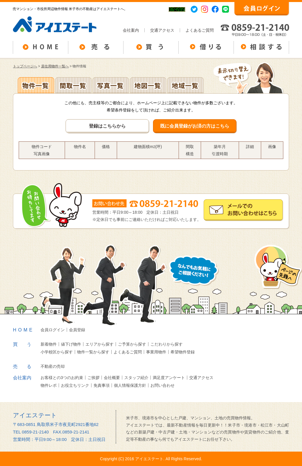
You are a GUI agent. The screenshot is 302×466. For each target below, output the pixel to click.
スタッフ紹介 (136, 377)
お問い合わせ (162, 385)
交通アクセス (162, 30)
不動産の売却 (53, 366)
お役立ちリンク (75, 385)
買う (27, 344)
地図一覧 (148, 85)
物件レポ (49, 385)
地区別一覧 (36, 85)
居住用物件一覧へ (55, 66)
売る (27, 366)
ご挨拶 (93, 377)
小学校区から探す (57, 352)
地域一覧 (185, 85)
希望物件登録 (183, 352)
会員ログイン (53, 329)
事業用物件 (156, 352)
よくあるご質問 (200, 30)
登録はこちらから (107, 126)
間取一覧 (73, 85)
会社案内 (131, 30)
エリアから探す (99, 344)
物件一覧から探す (93, 352)
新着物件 (49, 344)
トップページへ (25, 66)
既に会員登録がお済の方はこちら (194, 126)
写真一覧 (111, 85)
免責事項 (101, 385)
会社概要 (112, 377)
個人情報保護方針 (130, 385)
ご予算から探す (132, 344)
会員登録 (77, 329)
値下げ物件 (71, 344)
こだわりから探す (166, 344)
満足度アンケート (169, 377)
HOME (23, 329)
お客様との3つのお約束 (62, 377)
